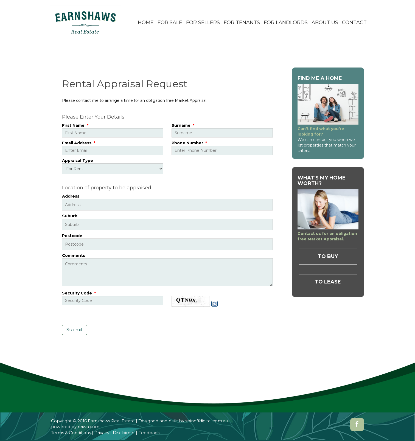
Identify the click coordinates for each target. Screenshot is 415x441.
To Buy (328, 256)
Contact (354, 22)
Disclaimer (124, 432)
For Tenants (242, 22)
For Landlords (286, 22)
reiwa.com (88, 426)
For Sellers (203, 22)
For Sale (170, 22)
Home (146, 22)
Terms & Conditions (71, 432)
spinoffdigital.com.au (206, 420)
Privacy (101, 432)
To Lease (328, 282)
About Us (325, 22)
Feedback (149, 432)
